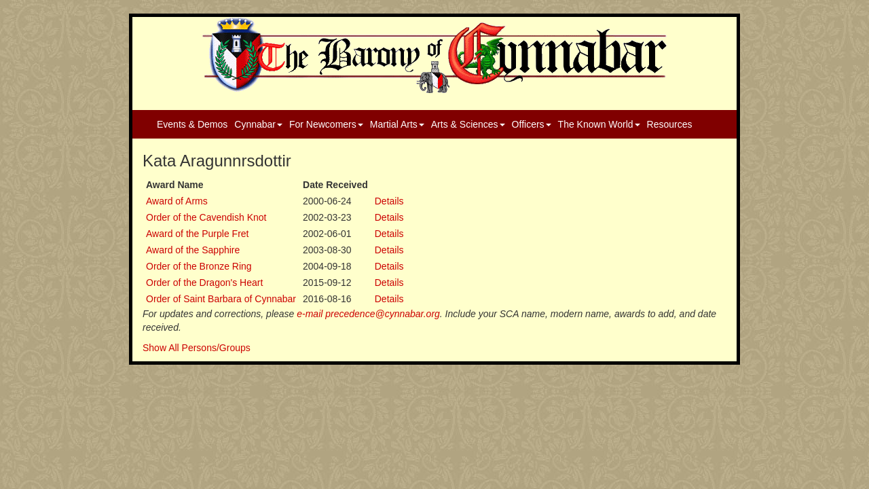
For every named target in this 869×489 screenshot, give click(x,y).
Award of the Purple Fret (197, 233)
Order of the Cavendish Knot (206, 217)
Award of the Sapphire (193, 249)
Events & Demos (192, 124)
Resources (669, 124)
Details (389, 201)
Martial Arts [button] (397, 124)
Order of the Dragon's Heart (204, 282)
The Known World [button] (599, 124)
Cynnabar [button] (258, 124)
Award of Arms (177, 201)
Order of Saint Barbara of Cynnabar (221, 298)
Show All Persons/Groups (197, 347)
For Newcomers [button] (326, 124)
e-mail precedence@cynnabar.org (368, 313)
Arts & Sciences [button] (468, 124)
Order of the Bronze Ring (199, 266)
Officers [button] (531, 124)
